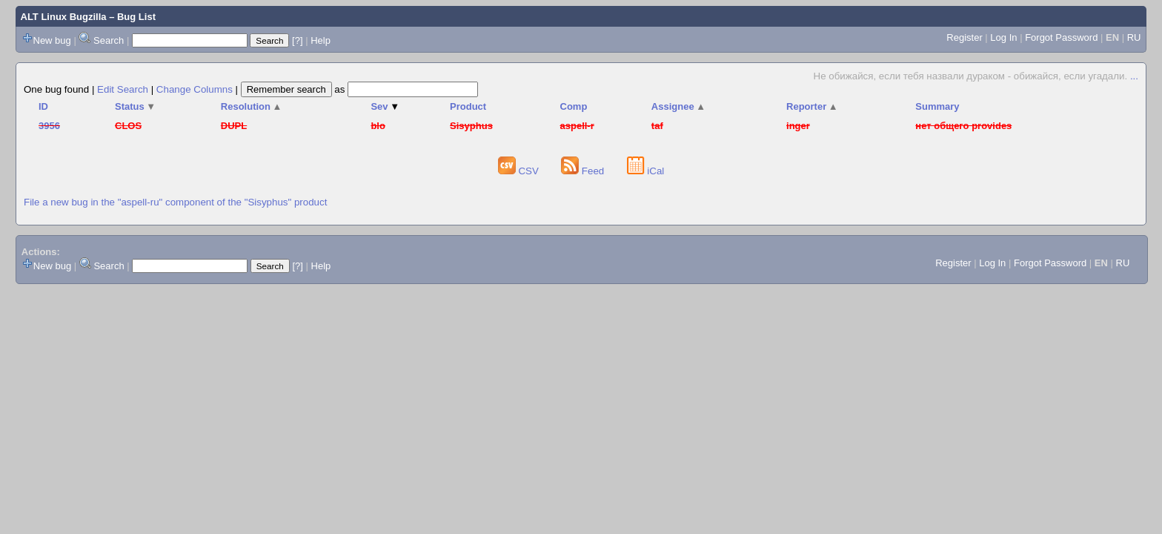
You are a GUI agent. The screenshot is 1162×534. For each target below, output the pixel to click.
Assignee (678, 106)
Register (964, 37)
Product (468, 106)
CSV (520, 171)
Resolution (251, 106)
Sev (385, 106)
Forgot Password (1061, 37)
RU (1134, 37)
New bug (52, 40)
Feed (584, 171)
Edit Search (122, 89)
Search (108, 40)
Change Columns (194, 89)
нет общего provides (963, 125)
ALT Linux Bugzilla (64, 16)
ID (43, 106)
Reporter (812, 106)
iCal (646, 171)
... (1134, 76)
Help (321, 40)
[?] (297, 40)
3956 (49, 125)
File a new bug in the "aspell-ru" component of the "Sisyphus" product (175, 202)
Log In (1003, 37)
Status (135, 106)
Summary (937, 106)
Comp (574, 106)
